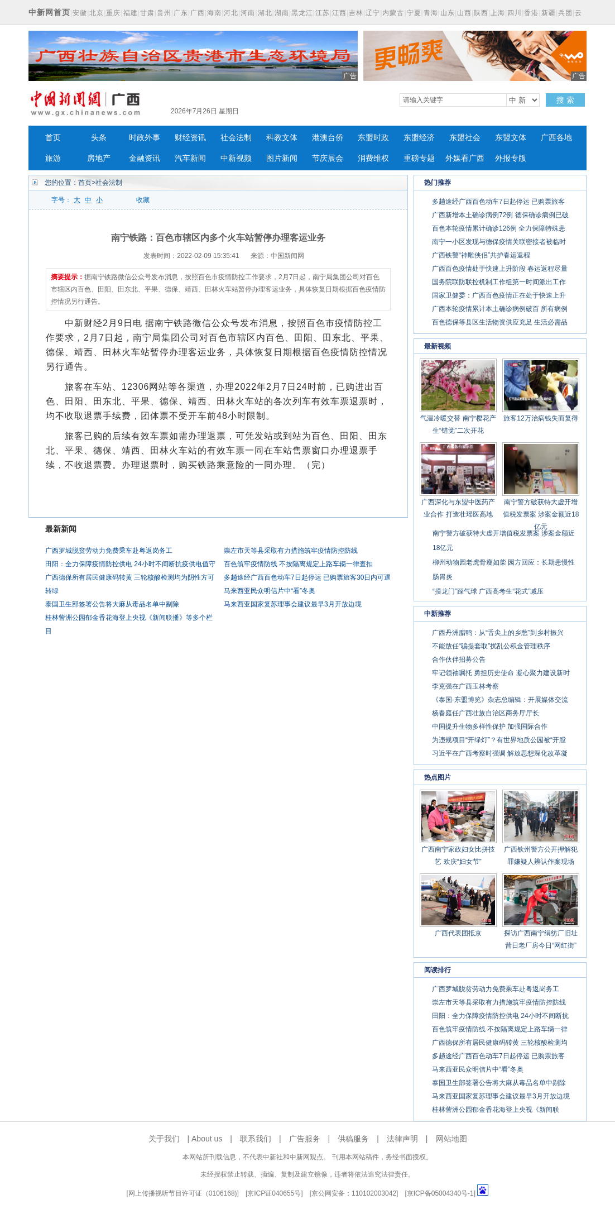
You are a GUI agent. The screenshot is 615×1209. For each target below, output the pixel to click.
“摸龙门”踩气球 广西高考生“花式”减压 (488, 591)
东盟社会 (465, 137)
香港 (531, 13)
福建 (130, 13)
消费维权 (373, 158)
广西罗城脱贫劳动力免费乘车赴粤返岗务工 (108, 551)
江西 (339, 13)
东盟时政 (373, 137)
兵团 (565, 13)
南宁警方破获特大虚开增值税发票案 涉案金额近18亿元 (541, 514)
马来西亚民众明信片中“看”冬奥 (269, 591)
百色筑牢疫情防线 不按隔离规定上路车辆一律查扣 (298, 564)
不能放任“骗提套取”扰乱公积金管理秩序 (491, 646)
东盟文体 (510, 137)
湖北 (265, 13)
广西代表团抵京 (458, 933)
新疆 (548, 13)
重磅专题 (419, 158)
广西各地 (556, 137)
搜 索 (565, 99)
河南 (248, 13)
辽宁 (373, 13)
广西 (197, 13)
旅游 (53, 158)
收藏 (143, 200)
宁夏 (414, 13)
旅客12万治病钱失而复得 (540, 418)
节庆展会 (327, 158)
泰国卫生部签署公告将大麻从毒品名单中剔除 (112, 604)
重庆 (113, 13)
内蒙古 (393, 13)
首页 (53, 137)
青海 (431, 13)
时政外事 (144, 137)
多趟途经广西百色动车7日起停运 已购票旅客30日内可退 (307, 577)
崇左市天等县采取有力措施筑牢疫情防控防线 (291, 551)
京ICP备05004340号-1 (440, 1193)
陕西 (481, 13)
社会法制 (236, 137)
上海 (498, 13)
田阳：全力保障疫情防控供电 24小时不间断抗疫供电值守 (130, 564)
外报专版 (510, 158)
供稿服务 (353, 1138)
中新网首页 (49, 12)
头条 (99, 137)
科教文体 (281, 137)
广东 (181, 13)
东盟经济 (419, 137)
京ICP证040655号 (274, 1193)
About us (206, 1138)
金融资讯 (144, 158)
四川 (514, 13)
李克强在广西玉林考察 (465, 686)
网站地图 (451, 1138)
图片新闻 (281, 158)
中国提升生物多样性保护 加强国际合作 (489, 726)
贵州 (164, 13)
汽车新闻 (190, 158)
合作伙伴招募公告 (459, 659)
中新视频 (236, 158)
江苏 (322, 13)
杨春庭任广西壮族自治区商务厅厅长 (485, 713)
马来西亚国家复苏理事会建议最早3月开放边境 (293, 604)
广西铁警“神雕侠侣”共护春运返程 (481, 255)
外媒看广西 (464, 158)
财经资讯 (190, 137)
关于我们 (164, 1138)
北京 (96, 13)
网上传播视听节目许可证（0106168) (182, 1193)
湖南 (282, 13)
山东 (447, 13)
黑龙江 (302, 13)
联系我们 (255, 1138)
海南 (214, 13)
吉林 (356, 13)
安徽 (80, 13)
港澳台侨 (327, 137)
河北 (231, 13)
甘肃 (147, 13)
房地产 (98, 158)
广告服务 (304, 1138)
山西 (464, 13)
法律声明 (402, 1138)
